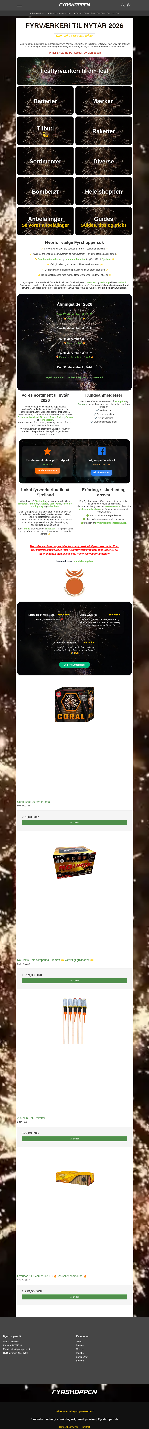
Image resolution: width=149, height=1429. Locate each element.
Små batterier (45, 259)
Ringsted (33, 503)
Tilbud (79, 1341)
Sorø (51, 503)
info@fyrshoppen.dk (20, 1349)
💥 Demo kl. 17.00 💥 (74, 318)
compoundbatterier (75, 259)
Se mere (80, 1360)
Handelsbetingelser (68, 1427)
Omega (69, 417)
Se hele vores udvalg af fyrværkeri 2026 (74, 1411)
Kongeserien (46, 420)
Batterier (80, 1345)
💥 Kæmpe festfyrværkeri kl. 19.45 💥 (74, 357)
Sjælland (106, 259)
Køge (58, 503)
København (53, 506)
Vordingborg (36, 506)
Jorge (53, 417)
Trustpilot (120, 401)
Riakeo (60, 417)
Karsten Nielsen (112, 506)
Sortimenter (81, 1357)
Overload (34, 417)
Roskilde (67, 503)
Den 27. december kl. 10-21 (74, 314)
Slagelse (43, 503)
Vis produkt (74, 823)
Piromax (44, 417)
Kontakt (86, 1427)
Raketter (80, 1353)
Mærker (80, 1349)
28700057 (15, 1341)
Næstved (91, 282)
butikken (50, 528)
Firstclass (22, 417)
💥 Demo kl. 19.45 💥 (74, 343)
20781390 (17, 1345)
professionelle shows (90, 509)
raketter (57, 259)
